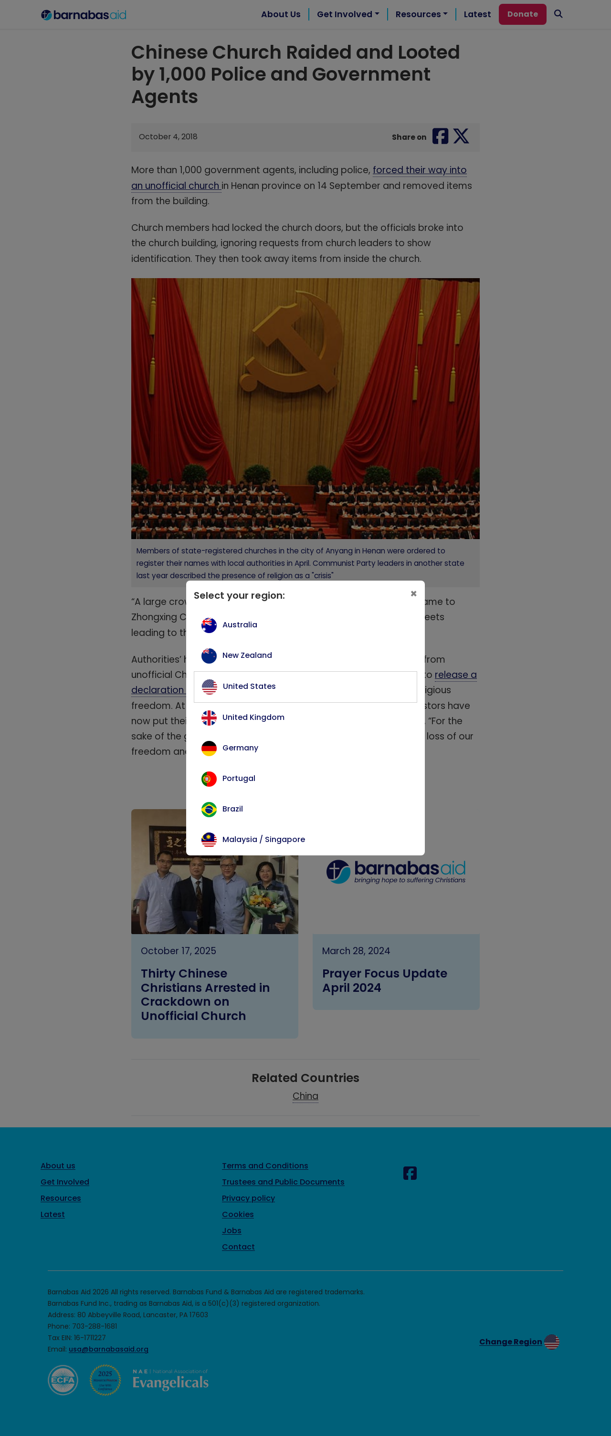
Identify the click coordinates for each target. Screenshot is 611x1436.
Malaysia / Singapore (263, 839)
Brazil (232, 808)
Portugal (238, 778)
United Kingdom (253, 717)
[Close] (413, 594)
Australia (239, 624)
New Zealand (247, 655)
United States (249, 686)
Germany (240, 747)
